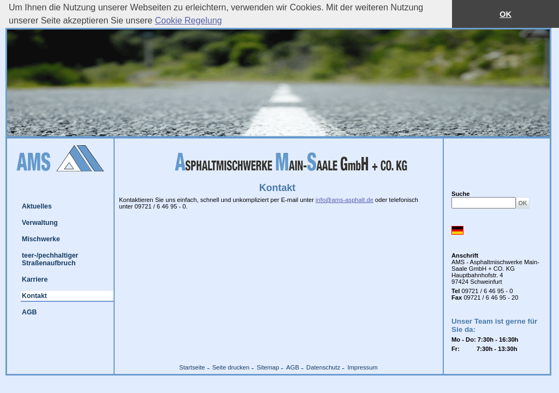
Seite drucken (230, 367)
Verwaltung (40, 223)
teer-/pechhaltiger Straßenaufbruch (50, 259)
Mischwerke (41, 239)
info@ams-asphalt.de (344, 199)
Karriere (34, 279)
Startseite (192, 367)
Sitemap (268, 367)
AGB (29, 312)
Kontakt (34, 296)
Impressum (362, 367)
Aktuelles (37, 206)
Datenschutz (323, 367)
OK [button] (505, 14)
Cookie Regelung (188, 20)
